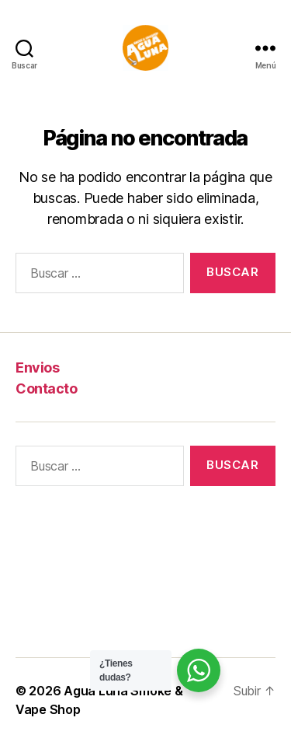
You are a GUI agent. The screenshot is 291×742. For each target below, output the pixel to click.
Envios (37, 367)
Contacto (46, 388)
